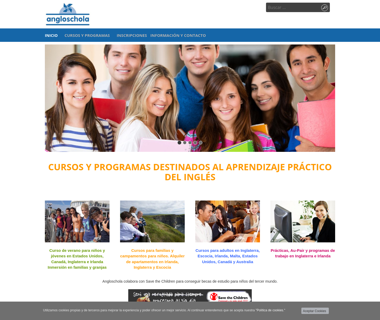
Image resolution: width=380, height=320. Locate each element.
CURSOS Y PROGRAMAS (87, 35)
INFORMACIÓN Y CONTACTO (178, 35)
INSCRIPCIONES (132, 35)
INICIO (51, 35)
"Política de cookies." (270, 310)
